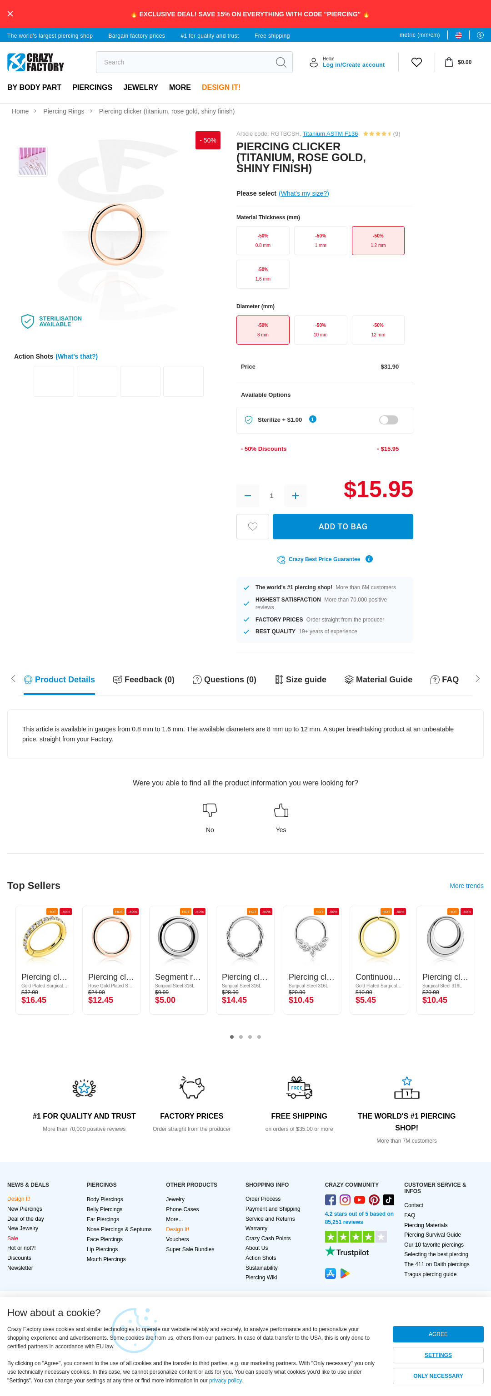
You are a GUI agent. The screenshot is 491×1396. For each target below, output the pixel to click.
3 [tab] (250, 1037)
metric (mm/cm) (420, 35)
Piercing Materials (425, 1225)
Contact (413, 1205)
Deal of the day (25, 1219)
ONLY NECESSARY (438, 1376)
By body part (34, 87)
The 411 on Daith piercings (436, 1264)
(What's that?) (76, 356)
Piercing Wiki (261, 1277)
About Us (257, 1248)
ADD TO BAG (343, 526)
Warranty (256, 1228)
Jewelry (140, 87)
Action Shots (261, 1258)
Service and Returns (270, 1219)
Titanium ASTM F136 (330, 133)
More (180, 87)
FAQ (409, 1215)
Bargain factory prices (136, 36)
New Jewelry (22, 1228)
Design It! (221, 87)
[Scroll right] (13, 678)
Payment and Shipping (273, 1209)
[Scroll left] (478, 678)
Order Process (263, 1199)
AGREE (438, 1334)
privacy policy (225, 1380)
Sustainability (262, 1268)
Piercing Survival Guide (432, 1235)
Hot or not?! (21, 1248)
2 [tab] (241, 1037)
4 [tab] (259, 1037)
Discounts (19, 1258)
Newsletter (20, 1268)
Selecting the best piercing (436, 1254)
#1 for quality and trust (209, 36)
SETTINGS (438, 1355)
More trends (467, 885)
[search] (183, 62)
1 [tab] (231, 1037)
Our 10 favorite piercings (434, 1245)
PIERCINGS (92, 87)
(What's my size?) (304, 193)
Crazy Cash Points (268, 1238)
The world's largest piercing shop (50, 36)
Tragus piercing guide (430, 1274)
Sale (12, 1238)
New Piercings (24, 1209)
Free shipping (272, 36)
